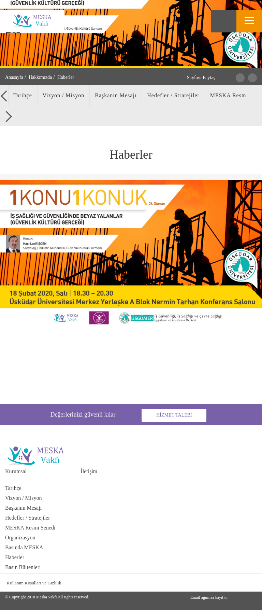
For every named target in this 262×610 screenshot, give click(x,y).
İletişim (89, 471)
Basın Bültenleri (23, 567)
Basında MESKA (24, 547)
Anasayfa (14, 77)
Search (223, 21)
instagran (225, 582)
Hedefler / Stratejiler (27, 518)
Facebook (252, 77)
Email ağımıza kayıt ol (209, 597)
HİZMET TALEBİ (174, 415)
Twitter (240, 77)
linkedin (238, 582)
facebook (212, 582)
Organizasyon (20, 537)
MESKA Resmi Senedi (30, 528)
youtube (251, 582)
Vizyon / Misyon (23, 498)
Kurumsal (16, 471)
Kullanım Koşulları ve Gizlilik (34, 582)
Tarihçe (13, 488)
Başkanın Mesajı (23, 508)
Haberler (14, 557)
